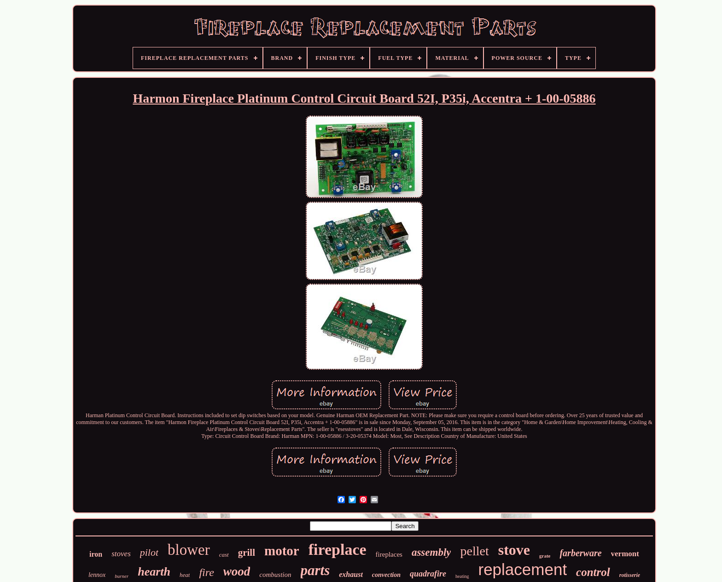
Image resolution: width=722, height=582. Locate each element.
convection (386, 574)
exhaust (351, 574)
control (593, 572)
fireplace (338, 549)
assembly (431, 552)
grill (246, 552)
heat (185, 574)
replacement (522, 569)
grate (544, 556)
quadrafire (428, 573)
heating (462, 576)
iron (95, 554)
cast (224, 554)
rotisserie (629, 575)
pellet (474, 551)
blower (189, 549)
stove (514, 549)
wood (236, 571)
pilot (149, 552)
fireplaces (389, 554)
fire (206, 572)
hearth (154, 571)
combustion (275, 574)
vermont (625, 553)
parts (315, 570)
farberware (580, 553)
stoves (121, 553)
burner (121, 576)
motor (281, 550)
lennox (96, 574)
